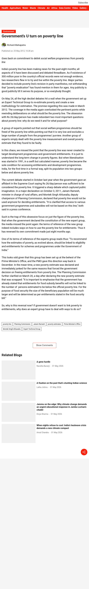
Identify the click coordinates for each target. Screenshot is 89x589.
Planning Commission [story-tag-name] (22, 324)
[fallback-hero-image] (19, 370)
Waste (33, 8)
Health (5, 8)
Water (25, 8)
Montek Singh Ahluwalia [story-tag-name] (11, 329)
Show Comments (44, 345)
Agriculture (15, 8)
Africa (54, 8)
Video (75, 8)
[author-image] (4, 45)
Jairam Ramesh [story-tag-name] (39, 324)
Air (48, 8)
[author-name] (44, 366)
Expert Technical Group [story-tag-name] (31, 329)
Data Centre (65, 8)
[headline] (62, 362)
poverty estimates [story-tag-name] (54, 324)
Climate (41, 8)
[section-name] (9, 31)
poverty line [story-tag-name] (7, 324)
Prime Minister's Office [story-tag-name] (72, 324)
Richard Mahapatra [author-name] (16, 45)
